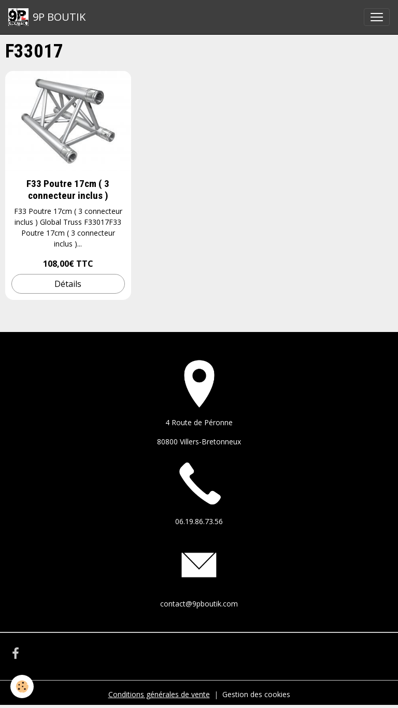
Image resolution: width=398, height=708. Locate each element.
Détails (67, 284)
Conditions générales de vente (159, 694)
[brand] (47, 17)
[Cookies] (22, 686)
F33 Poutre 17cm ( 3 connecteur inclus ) (67, 189)
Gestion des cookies (256, 694)
